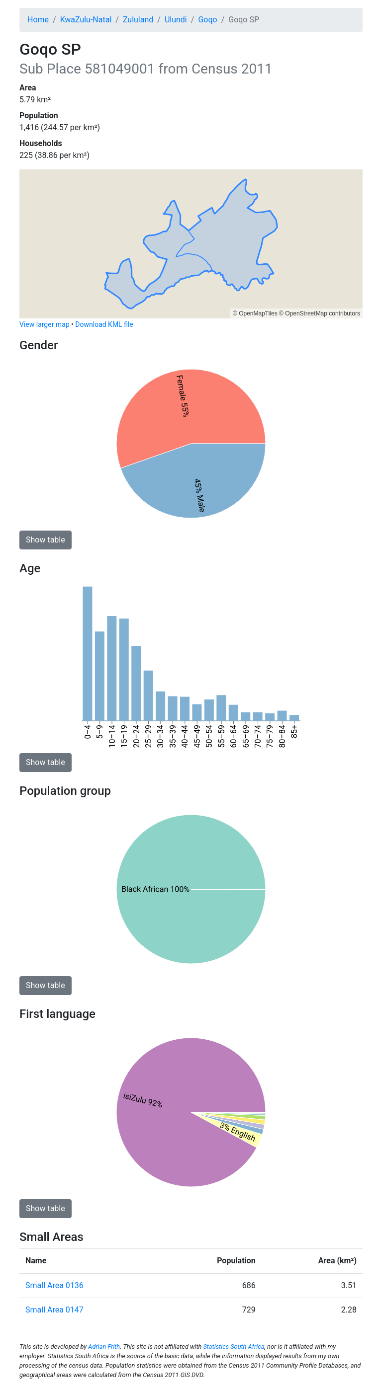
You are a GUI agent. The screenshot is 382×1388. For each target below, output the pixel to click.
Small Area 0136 (54, 1285)
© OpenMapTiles (255, 313)
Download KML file (104, 324)
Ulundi (176, 19)
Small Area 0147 (54, 1309)
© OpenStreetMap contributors (319, 313)
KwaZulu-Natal (86, 19)
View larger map (44, 324)
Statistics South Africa (233, 1346)
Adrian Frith (104, 1346)
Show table (45, 539)
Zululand (138, 19)
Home (38, 19)
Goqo (207, 19)
